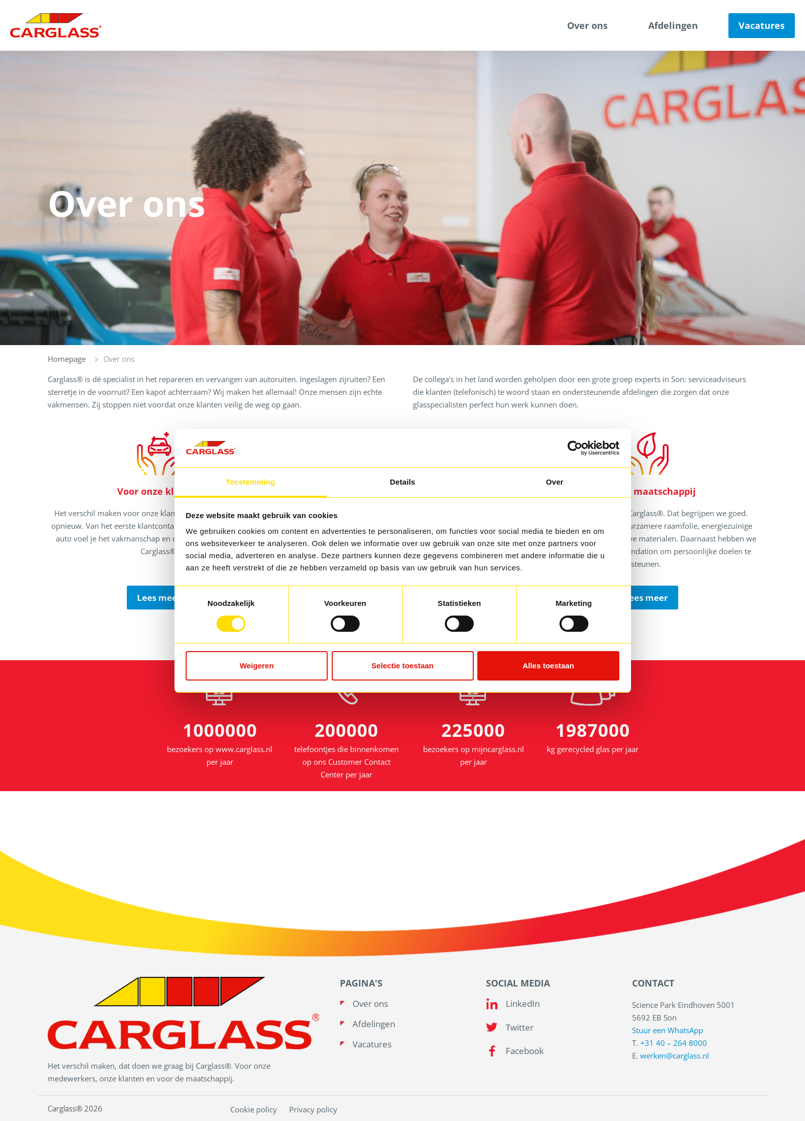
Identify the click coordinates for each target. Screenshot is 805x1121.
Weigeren (256, 665)
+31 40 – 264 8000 (673, 1043)
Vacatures (762, 25)
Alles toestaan (548, 665)
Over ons (587, 25)
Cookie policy (253, 1109)
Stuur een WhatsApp (667, 1030)
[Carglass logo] (56, 25)
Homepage (67, 359)
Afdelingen (673, 25)
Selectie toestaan (402, 665)
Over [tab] (555, 482)
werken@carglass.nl (674, 1055)
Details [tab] (402, 482)
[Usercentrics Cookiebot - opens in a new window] (575, 448)
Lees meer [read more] (159, 597)
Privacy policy (313, 1109)
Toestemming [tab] (250, 482)
